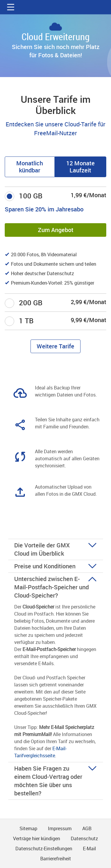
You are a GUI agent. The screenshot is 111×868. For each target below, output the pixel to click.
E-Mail (89, 848)
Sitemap (28, 828)
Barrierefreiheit (55, 858)
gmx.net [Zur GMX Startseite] (55, 7)
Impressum (60, 828)
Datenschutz (84, 838)
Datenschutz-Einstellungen (43, 848)
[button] (10, 7)
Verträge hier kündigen (36, 838)
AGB (86, 828)
